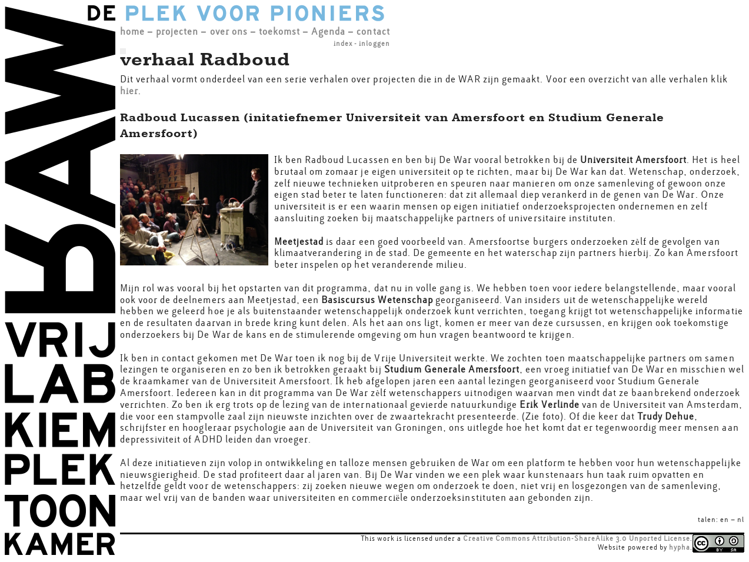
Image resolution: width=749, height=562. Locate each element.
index (343, 43)
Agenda (328, 31)
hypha (679, 547)
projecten (177, 31)
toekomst (279, 31)
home (132, 31)
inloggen (374, 43)
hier (129, 91)
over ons (229, 31)
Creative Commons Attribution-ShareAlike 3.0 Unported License (576, 538)
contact (373, 31)
